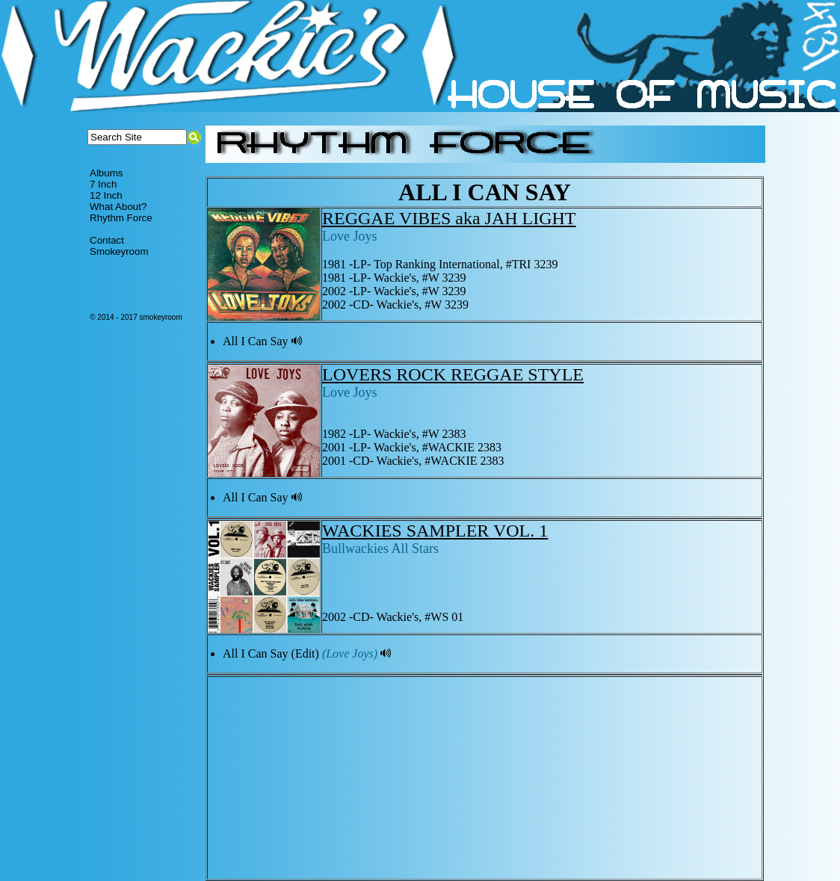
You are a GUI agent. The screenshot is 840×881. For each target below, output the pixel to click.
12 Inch (106, 195)
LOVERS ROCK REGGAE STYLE (453, 374)
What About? (118, 206)
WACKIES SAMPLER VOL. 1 (435, 530)
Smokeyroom (119, 251)
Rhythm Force (121, 217)
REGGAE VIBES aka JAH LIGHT (449, 218)
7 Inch (103, 184)
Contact (107, 240)
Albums (106, 173)
